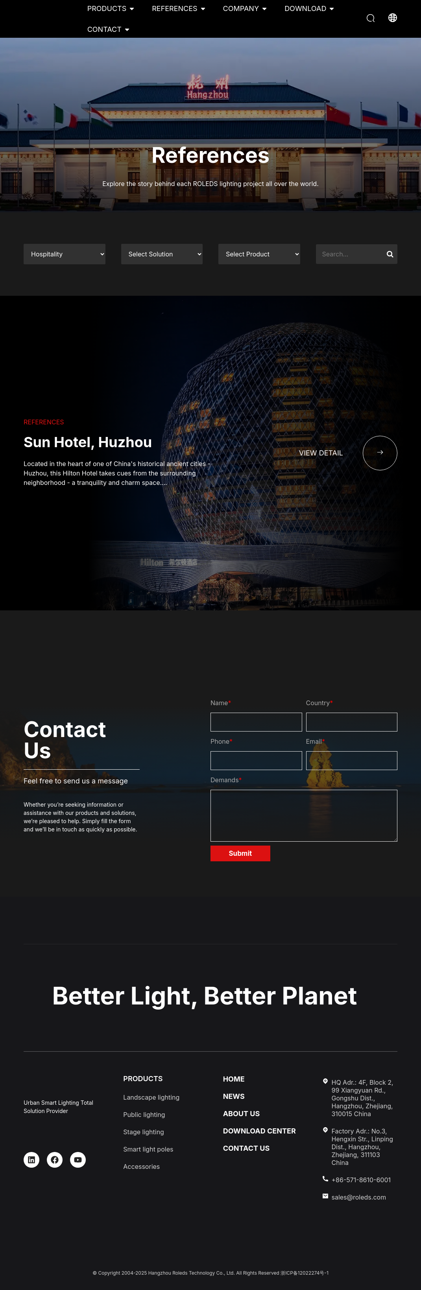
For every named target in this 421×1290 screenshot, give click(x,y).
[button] (372, 19)
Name (220, 703)
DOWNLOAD (305, 8)
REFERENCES (174, 8)
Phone (221, 741)
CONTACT (104, 29)
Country (319, 703)
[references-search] (357, 254)
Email (315, 741)
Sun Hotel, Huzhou (88, 442)
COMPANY (241, 8)
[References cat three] (259, 254)
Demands (226, 780)
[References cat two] (162, 254)
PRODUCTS (107, 8)
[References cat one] (64, 254)
